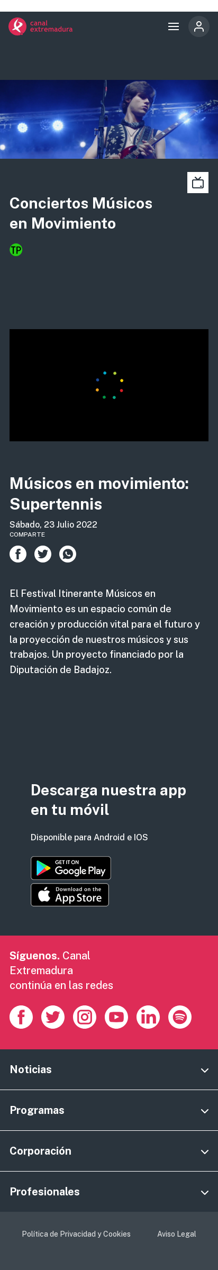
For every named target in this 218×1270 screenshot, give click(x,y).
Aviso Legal (176, 1234)
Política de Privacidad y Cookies (76, 1234)
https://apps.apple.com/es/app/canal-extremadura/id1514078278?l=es (70, 894)
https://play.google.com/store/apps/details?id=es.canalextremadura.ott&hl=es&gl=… (71, 868)
